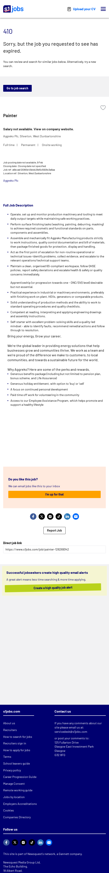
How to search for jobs (17, 736)
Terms (7, 756)
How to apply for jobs (16, 750)
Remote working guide (17, 790)
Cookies (8, 810)
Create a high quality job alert (49, 587)
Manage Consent (14, 783)
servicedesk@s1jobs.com (70, 731)
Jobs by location (14, 797)
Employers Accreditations (20, 804)
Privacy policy (12, 770)
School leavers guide (16, 763)
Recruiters (10, 730)
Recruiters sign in (14, 743)
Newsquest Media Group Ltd (21, 862)
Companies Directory (17, 817)
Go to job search (17, 88)
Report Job (54, 530)
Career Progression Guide (19, 777)
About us (9, 723)
